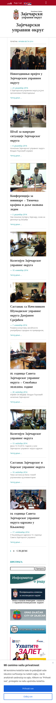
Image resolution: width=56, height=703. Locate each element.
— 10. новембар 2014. (19, 270)
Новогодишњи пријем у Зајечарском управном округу (26, 78)
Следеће (22, 551)
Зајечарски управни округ (28, 27)
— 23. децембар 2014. (19, 88)
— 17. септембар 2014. (20, 532)
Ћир (16, 3)
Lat (20, 3)
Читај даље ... (16, 98)
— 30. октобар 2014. (19, 392)
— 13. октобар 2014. (19, 443)
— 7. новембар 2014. (18, 325)
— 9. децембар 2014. (18, 146)
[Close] (53, 662)
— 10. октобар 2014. (19, 472)
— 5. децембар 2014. (18, 214)
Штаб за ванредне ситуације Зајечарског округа (25, 136)
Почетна (13, 41)
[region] (28, 681)
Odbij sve (27, 696)
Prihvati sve (28, 688)
